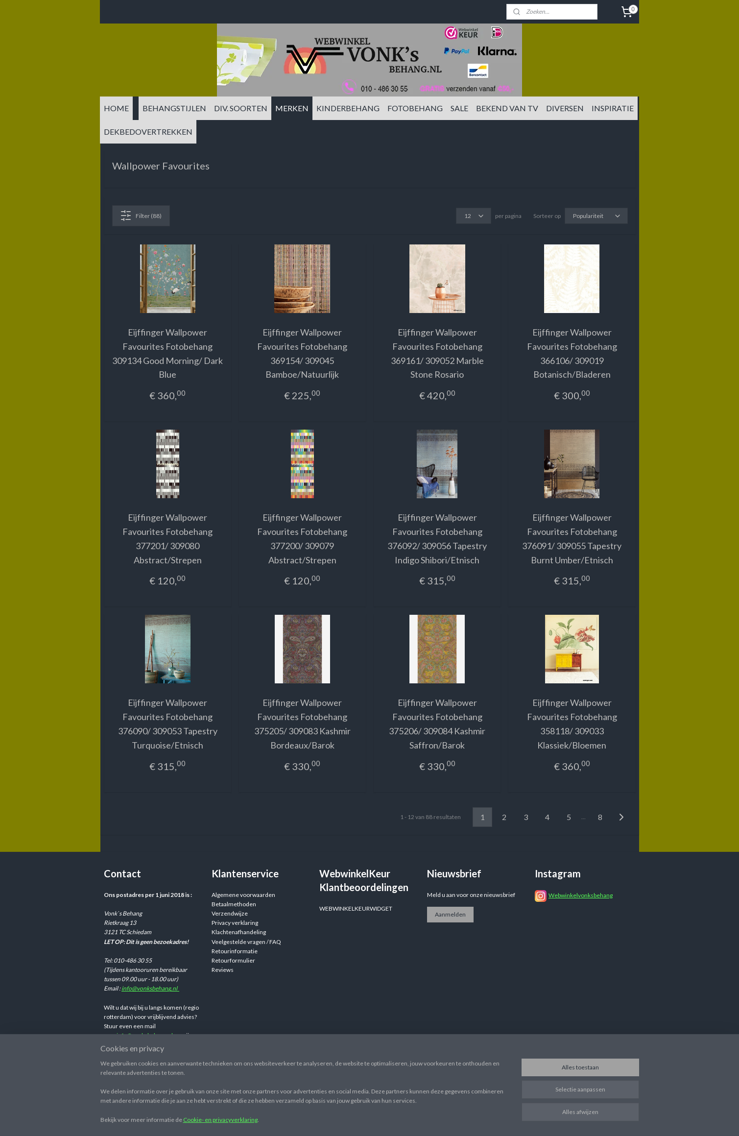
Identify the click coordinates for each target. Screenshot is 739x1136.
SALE (459, 108)
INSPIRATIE (613, 108)
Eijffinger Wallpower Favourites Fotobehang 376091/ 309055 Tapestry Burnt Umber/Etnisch (571, 538)
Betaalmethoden (234, 904)
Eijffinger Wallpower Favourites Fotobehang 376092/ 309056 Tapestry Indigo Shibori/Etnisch (437, 538)
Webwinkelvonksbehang (580, 895)
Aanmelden (450, 914)
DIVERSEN (565, 108)
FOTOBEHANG (415, 108)
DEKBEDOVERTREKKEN (148, 131)
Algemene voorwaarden (243, 894)
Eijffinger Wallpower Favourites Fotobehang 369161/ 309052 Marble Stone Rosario (436, 353)
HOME (116, 108)
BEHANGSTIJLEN (174, 108)
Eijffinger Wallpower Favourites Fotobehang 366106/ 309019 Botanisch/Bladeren (571, 353)
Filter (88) (141, 215)
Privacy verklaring (235, 922)
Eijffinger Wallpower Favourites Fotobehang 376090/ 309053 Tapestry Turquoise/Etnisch (167, 723)
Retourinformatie (235, 951)
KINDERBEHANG (348, 108)
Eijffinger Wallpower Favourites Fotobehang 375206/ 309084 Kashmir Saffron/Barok (437, 723)
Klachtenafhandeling (239, 932)
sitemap (427, 1118)
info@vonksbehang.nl (150, 988)
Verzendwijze (230, 913)
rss (445, 1118)
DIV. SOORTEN (240, 108)
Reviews (223, 969)
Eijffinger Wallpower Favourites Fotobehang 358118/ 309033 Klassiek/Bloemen (571, 723)
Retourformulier (233, 960)
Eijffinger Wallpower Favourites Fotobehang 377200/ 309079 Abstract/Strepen (302, 538)
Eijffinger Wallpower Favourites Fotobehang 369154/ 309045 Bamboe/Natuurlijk (302, 353)
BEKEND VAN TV (507, 108)
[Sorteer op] (596, 215)
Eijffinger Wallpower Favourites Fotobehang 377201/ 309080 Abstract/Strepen (167, 538)
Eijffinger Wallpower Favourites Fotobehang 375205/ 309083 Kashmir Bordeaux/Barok (302, 723)
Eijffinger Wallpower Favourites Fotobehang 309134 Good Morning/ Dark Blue (167, 353)
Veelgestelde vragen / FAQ (246, 941)
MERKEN (292, 108)
